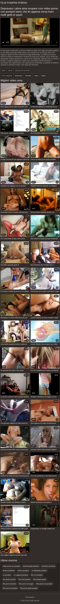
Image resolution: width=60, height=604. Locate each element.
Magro (43, 76)
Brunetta (28, 76)
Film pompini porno (14, 2)
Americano (18, 76)
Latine (36, 76)
